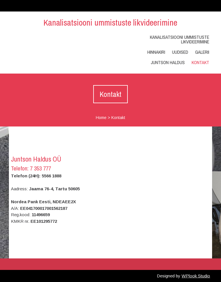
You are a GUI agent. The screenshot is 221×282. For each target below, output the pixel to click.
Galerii (202, 52)
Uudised (180, 52)
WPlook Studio (196, 275)
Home (101, 117)
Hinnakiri (156, 52)
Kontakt (200, 62)
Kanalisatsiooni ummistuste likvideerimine (110, 22)
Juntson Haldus (168, 62)
